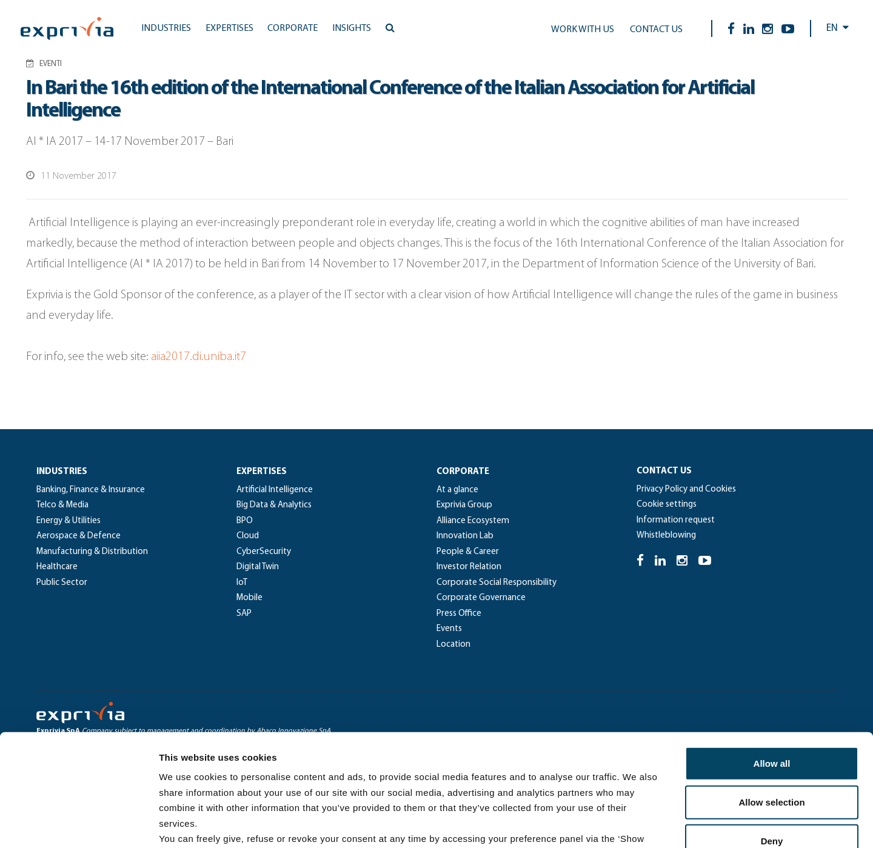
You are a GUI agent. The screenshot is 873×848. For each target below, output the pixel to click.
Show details (636, 824)
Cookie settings (667, 504)
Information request (676, 520)
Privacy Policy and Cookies (686, 489)
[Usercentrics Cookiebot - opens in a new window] (78, 824)
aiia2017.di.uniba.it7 (200, 357)
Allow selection (771, 701)
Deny (772, 740)
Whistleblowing (666, 535)
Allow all (772, 662)
